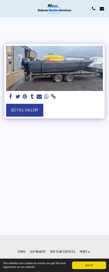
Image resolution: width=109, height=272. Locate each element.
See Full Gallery (24, 110)
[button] (6, 8)
